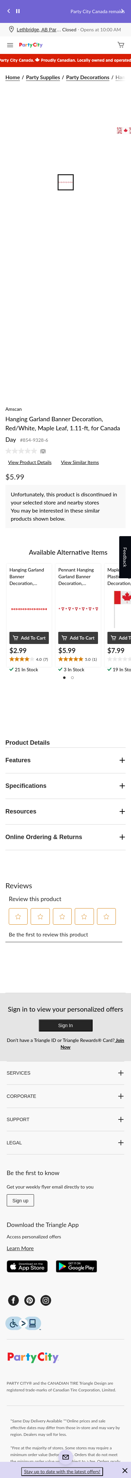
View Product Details (30, 462)
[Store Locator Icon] (11, 30)
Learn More (20, 1248)
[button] (29, 638)
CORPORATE (65, 1096)
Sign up (20, 1200)
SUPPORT (65, 1119)
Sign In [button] (65, 1025)
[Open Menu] (10, 46)
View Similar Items (80, 462)
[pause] (17, 11)
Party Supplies (43, 77)
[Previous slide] (8, 12)
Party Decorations (87, 77)
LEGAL (65, 1142)
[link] (28, 451)
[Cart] (121, 45)
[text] (29, 659)
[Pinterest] (29, 1300)
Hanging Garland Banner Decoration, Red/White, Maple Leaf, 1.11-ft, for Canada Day (62, 429)
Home (12, 77)
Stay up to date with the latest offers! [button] (62, 1471)
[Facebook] (13, 1300)
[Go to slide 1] (66, 182)
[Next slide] (122, 12)
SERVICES (65, 1073)
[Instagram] (45, 1300)
